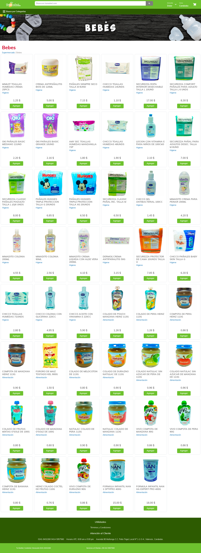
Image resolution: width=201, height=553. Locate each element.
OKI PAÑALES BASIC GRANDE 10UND (47, 143)
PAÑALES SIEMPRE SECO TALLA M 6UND (83, 85)
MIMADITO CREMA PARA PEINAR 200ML (183, 200)
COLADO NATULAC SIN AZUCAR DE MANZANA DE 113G (183, 374)
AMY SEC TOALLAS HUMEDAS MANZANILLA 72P (83, 144)
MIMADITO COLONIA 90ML (47, 258)
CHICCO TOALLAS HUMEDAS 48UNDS (113, 143)
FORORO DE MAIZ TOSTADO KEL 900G (47, 372)
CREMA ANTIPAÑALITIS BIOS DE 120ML (49, 85)
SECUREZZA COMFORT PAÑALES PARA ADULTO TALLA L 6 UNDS (183, 87)
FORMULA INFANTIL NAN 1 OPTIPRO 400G (117, 487)
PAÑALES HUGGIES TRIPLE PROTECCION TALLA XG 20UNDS (80, 202)
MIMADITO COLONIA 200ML (13, 258)
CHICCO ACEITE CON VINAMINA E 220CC (81, 315)
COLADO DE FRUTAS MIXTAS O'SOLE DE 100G (16, 430)
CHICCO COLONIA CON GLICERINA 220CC (49, 315)
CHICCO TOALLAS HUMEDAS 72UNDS (13, 315)
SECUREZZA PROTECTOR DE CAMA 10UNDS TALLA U (150, 259)
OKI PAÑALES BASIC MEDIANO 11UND (13, 143)
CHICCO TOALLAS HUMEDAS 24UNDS (113, 85)
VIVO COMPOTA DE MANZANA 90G (147, 430)
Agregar (16, 106)
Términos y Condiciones (100, 527)
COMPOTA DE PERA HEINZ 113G (181, 315)
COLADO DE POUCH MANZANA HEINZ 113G (116, 315)
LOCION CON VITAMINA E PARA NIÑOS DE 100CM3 (150, 143)
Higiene (5, 93)
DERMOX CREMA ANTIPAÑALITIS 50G (114, 258)
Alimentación (108, 320)
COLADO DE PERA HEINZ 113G (150, 315)
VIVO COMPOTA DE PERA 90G (184, 430)
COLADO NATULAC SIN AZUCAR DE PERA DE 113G (149, 374)
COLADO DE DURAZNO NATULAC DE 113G (116, 372)
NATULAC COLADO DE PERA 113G (81, 430)
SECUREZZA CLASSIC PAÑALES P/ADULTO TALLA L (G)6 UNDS (14, 202)
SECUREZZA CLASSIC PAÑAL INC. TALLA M (115, 200)
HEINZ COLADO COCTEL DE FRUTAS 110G (49, 487)
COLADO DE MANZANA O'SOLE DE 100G (49, 430)
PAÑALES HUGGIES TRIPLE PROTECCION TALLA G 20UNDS (47, 202)
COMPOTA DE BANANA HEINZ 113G (15, 487)
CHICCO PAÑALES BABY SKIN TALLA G (183, 258)
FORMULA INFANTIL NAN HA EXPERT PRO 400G (150, 487)
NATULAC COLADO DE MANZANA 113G (115, 430)
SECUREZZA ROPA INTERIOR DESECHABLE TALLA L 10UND (149, 87)
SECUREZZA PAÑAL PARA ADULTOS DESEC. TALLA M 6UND (184, 144)
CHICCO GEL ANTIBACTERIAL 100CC (149, 200)
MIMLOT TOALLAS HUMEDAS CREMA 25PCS (12, 87)
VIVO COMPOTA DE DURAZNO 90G (80, 487)
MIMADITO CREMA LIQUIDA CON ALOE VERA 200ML (83, 259)
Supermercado (8, 52)
